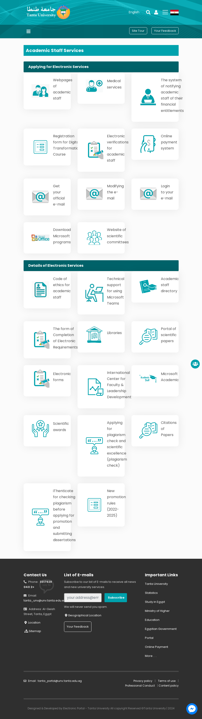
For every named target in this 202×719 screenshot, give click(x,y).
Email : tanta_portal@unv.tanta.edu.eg (53, 681)
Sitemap (32, 631)
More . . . (151, 656)
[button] (134, 12)
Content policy (169, 685)
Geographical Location (83, 615)
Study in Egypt (155, 602)
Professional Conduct (140, 685)
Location (32, 622)
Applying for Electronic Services (58, 66)
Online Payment (156, 647)
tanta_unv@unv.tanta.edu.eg (45, 600)
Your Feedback (78, 626)
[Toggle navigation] (28, 31)
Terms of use (166, 681)
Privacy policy (142, 681)
